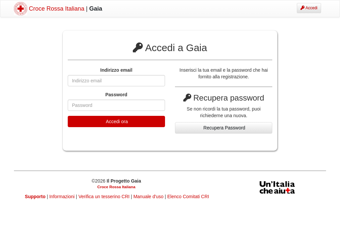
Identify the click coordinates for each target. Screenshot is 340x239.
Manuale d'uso (149, 196)
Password (116, 94)
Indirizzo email (116, 70)
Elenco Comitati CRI (188, 196)
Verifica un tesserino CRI (104, 196)
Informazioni (62, 196)
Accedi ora (116, 121)
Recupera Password (223, 127)
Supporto (35, 196)
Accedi (308, 8)
